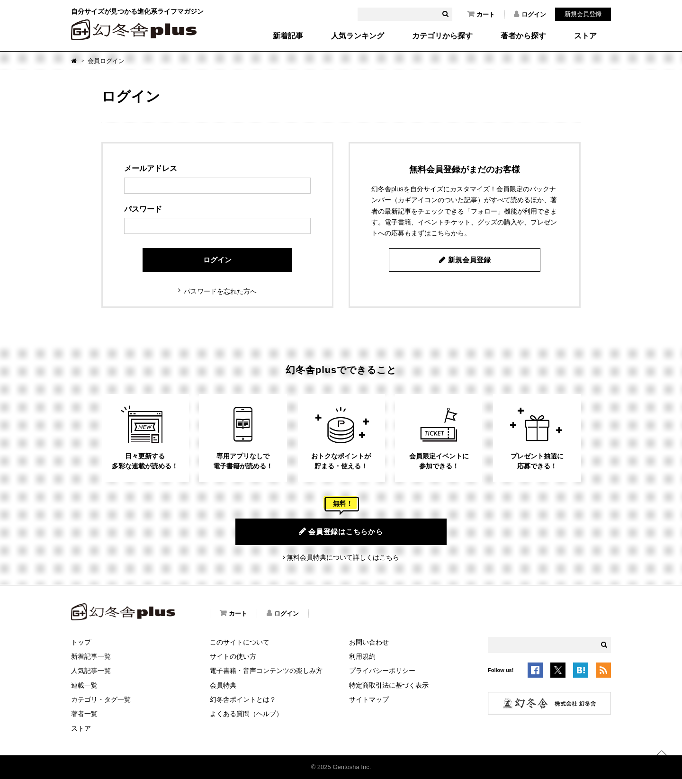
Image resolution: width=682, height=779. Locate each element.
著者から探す (523, 36)
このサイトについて (239, 642)
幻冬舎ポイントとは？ (243, 699)
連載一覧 (84, 685)
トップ (81, 642)
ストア (585, 36)
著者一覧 (84, 713)
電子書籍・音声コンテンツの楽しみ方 (266, 670)
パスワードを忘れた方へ (220, 291)
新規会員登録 (583, 14)
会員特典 (223, 685)
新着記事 (288, 36)
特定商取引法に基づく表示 (389, 685)
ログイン (530, 14)
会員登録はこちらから (341, 531)
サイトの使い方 (233, 656)
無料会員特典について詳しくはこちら (343, 557)
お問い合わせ (369, 642)
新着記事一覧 (91, 656)
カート (481, 14)
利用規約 (362, 656)
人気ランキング (357, 36)
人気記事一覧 (91, 670)
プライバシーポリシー (382, 670)
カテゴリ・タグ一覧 (101, 699)
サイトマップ (369, 699)
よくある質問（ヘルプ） (246, 713)
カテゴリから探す (442, 36)
